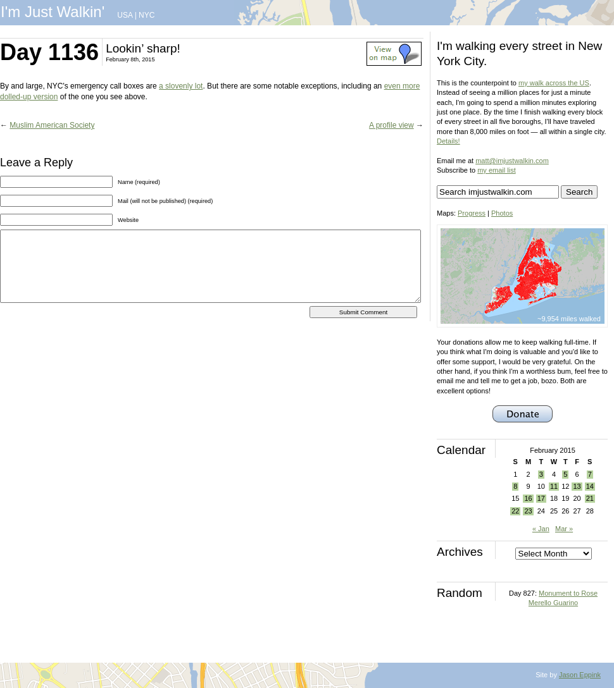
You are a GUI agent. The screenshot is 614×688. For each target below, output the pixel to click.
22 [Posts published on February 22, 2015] (515, 511)
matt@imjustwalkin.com (512, 160)
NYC (146, 15)
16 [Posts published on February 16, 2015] (528, 498)
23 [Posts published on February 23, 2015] (528, 511)
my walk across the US (553, 83)
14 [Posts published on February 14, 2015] (590, 486)
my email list (496, 170)
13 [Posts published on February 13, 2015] (576, 486)
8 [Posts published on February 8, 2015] (515, 486)
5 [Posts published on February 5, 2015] (565, 474)
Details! (448, 141)
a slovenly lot (181, 86)
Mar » (564, 528)
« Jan (540, 528)
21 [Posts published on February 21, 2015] (590, 498)
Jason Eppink (580, 675)
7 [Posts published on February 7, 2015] (590, 474)
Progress (472, 213)
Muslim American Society (51, 125)
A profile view (391, 125)
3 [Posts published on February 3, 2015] (541, 474)
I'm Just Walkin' (52, 11)
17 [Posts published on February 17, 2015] (541, 498)
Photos (502, 213)
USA (124, 15)
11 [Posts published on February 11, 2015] (554, 486)
